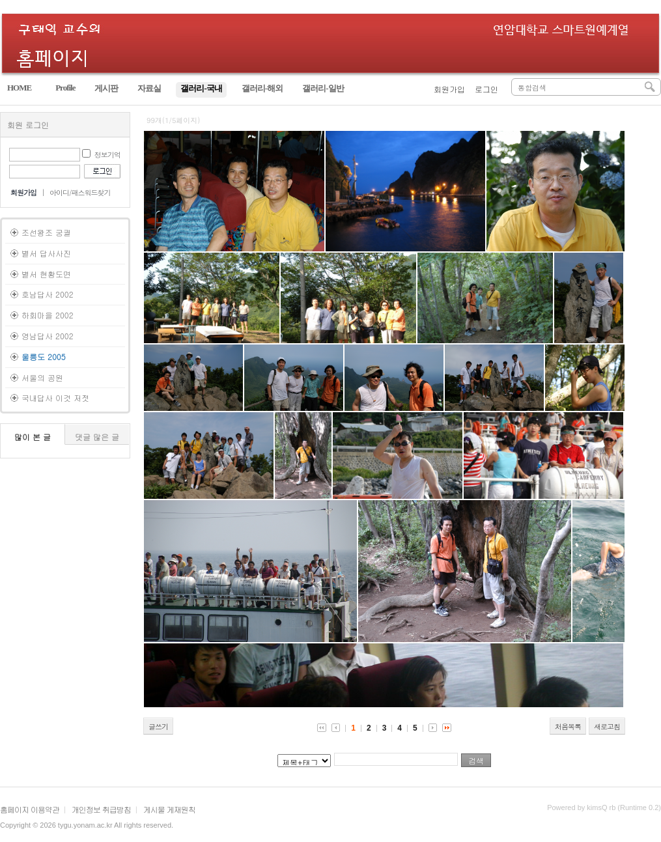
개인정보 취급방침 (101, 809)
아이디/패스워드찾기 (80, 192)
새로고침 (607, 726)
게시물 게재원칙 (169, 809)
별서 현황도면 (46, 273)
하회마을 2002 (47, 314)
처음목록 (568, 726)
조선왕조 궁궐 (46, 232)
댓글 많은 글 (97, 436)
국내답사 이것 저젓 (55, 397)
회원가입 (449, 88)
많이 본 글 (32, 436)
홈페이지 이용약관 (29, 809)
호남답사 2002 (47, 294)
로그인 (486, 88)
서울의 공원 (42, 377)
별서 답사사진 (46, 253)
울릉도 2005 (43, 356)
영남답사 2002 (47, 335)
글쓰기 (158, 726)
